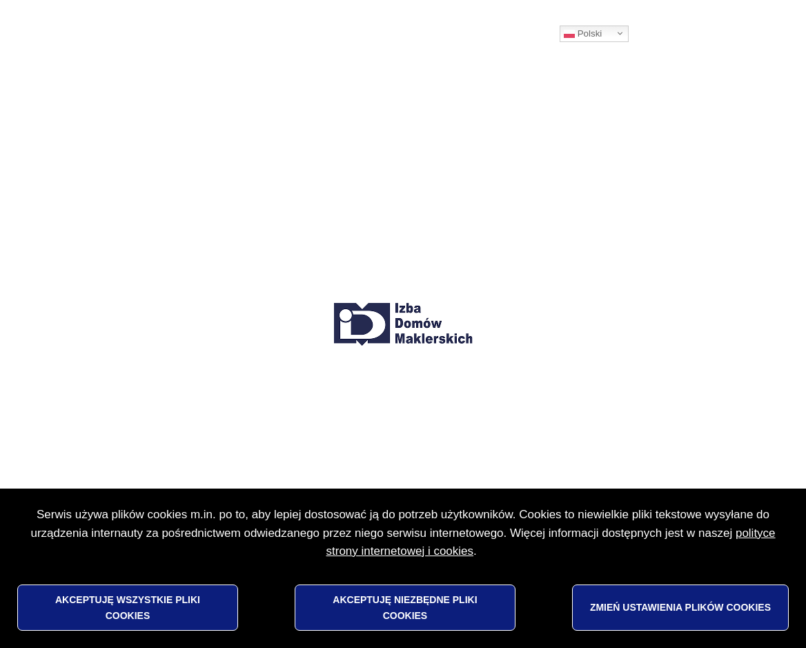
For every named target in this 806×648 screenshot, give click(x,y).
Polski (583, 33)
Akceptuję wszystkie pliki (127, 607)
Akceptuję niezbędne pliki (405, 607)
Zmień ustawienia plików (680, 607)
